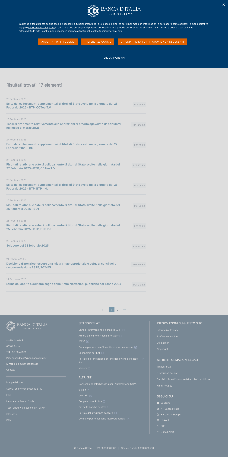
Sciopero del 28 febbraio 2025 (27, 245)
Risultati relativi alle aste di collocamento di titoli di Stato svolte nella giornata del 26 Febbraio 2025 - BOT (63, 206)
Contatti (10, 369)
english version (114, 59)
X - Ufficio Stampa (169, 414)
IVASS (82, 341)
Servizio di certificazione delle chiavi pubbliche (183, 379)
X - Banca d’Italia (168, 408)
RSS (161, 426)
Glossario (11, 414)
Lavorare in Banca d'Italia (20, 401)
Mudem (83, 368)
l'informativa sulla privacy (42, 27)
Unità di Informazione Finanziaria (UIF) (100, 329)
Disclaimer (163, 342)
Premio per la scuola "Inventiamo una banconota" (106, 347)
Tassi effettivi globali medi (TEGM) (25, 407)
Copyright (162, 349)
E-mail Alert (165, 431)
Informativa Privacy (167, 330)
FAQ (8, 420)
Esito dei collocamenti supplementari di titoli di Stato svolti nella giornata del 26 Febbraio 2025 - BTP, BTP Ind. (62, 186)
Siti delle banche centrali (92, 407)
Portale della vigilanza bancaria (96, 412)
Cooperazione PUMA (90, 401)
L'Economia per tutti (90, 352)
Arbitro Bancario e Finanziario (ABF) (99, 335)
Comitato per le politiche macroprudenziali (102, 418)
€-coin (82, 389)
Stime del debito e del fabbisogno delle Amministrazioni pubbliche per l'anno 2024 (63, 284)
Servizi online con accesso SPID (24, 388)
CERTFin (83, 395)
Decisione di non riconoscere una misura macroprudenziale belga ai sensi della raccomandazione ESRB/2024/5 (61, 265)
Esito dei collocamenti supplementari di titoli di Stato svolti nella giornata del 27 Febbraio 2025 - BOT (61, 146)
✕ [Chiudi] (224, 4)
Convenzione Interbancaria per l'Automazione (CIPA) (108, 383)
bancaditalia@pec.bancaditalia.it (29, 357)
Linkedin (163, 420)
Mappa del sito (14, 382)
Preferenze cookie (167, 336)
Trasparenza (164, 366)
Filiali (9, 395)
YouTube (164, 402)
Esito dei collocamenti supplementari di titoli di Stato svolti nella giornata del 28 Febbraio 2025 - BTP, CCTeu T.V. (62, 105)
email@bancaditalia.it (26, 363)
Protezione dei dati (167, 372)
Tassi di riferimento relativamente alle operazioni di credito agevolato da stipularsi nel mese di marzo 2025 (63, 125)
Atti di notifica (164, 385)
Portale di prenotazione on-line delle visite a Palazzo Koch (108, 360)
